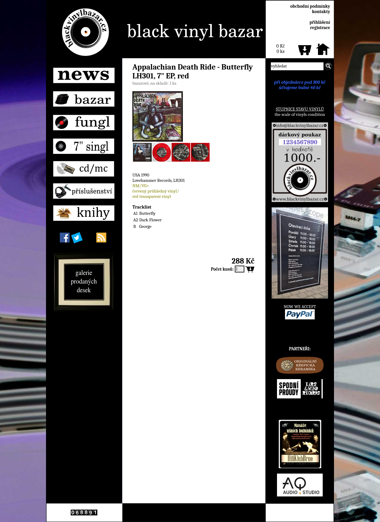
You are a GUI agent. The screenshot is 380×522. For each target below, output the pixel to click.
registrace (320, 27)
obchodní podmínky (310, 6)
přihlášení (319, 22)
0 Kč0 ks (280, 48)
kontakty (321, 11)
